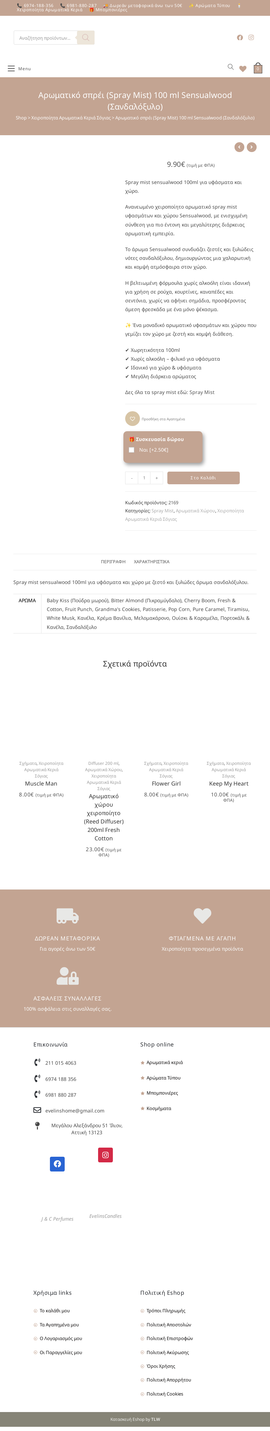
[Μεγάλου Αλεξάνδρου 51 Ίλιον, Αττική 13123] (37, 1130)
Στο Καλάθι (203, 482)
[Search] (86, 38)
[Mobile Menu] (19, 70)
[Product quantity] (144, 481)
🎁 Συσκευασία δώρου (156, 443)
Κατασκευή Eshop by (135, 1423)
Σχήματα (28, 767)
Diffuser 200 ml (103, 767)
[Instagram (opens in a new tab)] (251, 37)
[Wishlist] (240, 70)
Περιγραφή (113, 566)
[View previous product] (239, 151)
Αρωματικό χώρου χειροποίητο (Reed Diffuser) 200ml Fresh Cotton (104, 821)
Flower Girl (166, 787)
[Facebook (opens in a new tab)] (240, 37)
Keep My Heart (229, 787)
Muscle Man (41, 787)
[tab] (113, 566)
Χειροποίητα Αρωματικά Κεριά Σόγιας (71, 121)
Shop (21, 121)
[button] (155, 422)
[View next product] (252, 151)
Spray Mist (201, 396)
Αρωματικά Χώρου (195, 515)
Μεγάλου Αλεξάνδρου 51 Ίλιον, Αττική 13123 (87, 1133)
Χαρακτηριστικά (151, 566)
